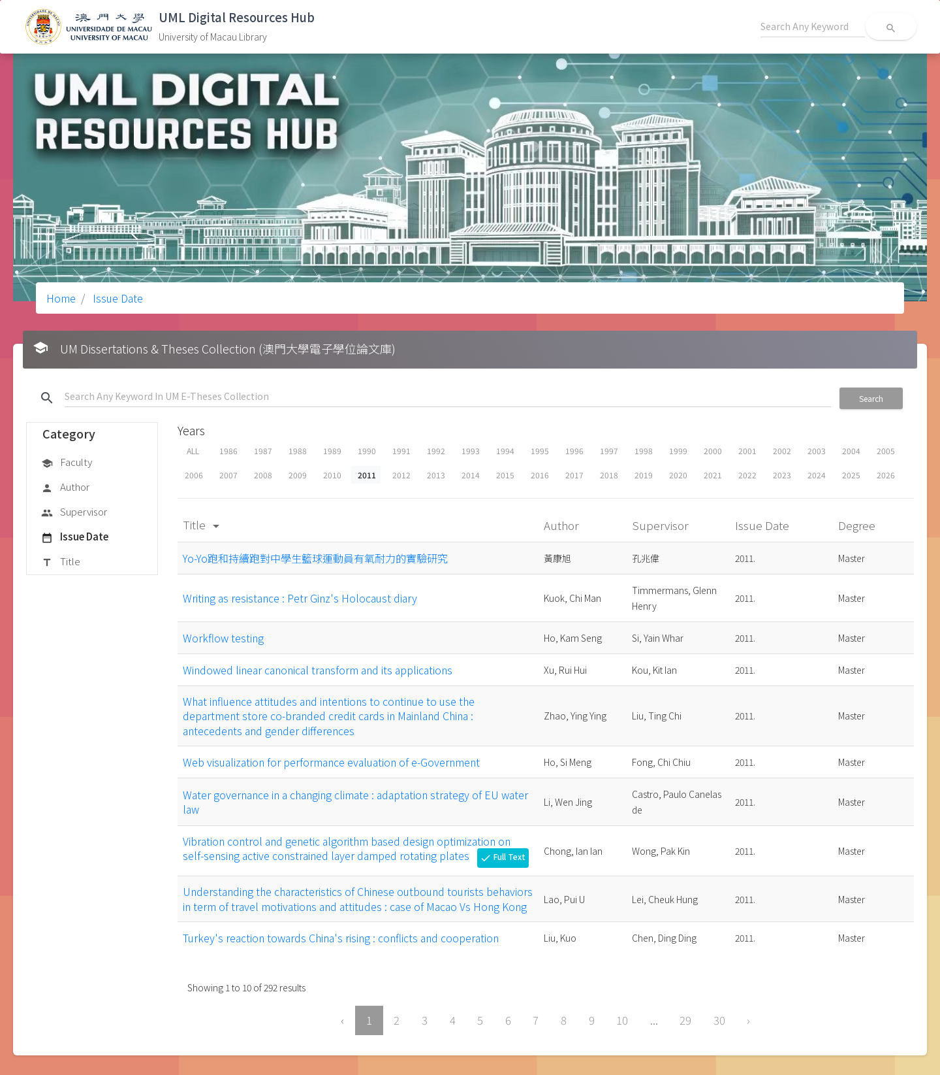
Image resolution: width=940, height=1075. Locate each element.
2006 (194, 474)
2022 (747, 474)
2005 (886, 450)
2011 (367, 474)
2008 (263, 474)
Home (61, 298)
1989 (332, 450)
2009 (298, 474)
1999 (678, 450)
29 (685, 1020)
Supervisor (74, 512)
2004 (851, 450)
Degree (858, 525)
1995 (540, 450)
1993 (471, 450)
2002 (782, 450)
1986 (228, 450)
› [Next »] (748, 1020)
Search (871, 398)
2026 (886, 474)
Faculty (66, 462)
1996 (574, 450)
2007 (228, 474)
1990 (367, 450)
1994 (505, 450)
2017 (574, 474)
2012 (401, 474)
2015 (505, 474)
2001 (747, 450)
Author (65, 487)
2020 (678, 474)
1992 (436, 450)
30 (719, 1020)
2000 (713, 450)
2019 (643, 474)
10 (622, 1020)
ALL (193, 450)
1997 (609, 450)
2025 (851, 474)
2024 (816, 474)
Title (60, 562)
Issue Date (116, 298)
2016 (540, 474)
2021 (713, 474)
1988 (298, 450)
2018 (609, 474)
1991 (401, 450)
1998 (643, 450)
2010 (332, 474)
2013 (436, 474)
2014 (471, 474)
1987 (263, 450)
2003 (816, 450)
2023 (782, 474)
